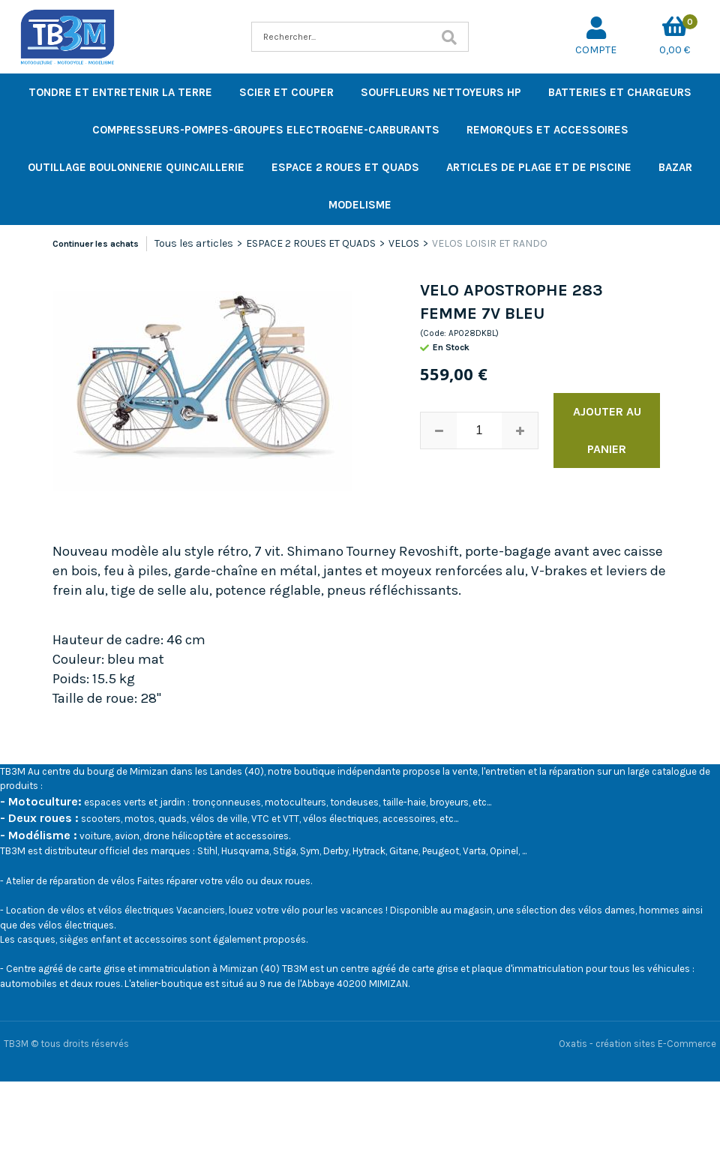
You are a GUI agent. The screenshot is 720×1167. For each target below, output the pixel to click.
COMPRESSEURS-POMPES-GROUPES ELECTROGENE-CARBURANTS (266, 129)
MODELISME (360, 205)
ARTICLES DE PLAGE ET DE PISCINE (539, 167)
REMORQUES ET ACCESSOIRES (547, 129)
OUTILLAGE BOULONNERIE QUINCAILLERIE (136, 167)
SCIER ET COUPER (286, 92)
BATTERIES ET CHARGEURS (620, 92)
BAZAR (675, 167)
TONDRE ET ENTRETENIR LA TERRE (120, 92)
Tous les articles (193, 243)
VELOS (403, 243)
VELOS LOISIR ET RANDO (490, 243)
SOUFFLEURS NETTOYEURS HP (441, 92)
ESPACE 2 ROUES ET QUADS (345, 167)
